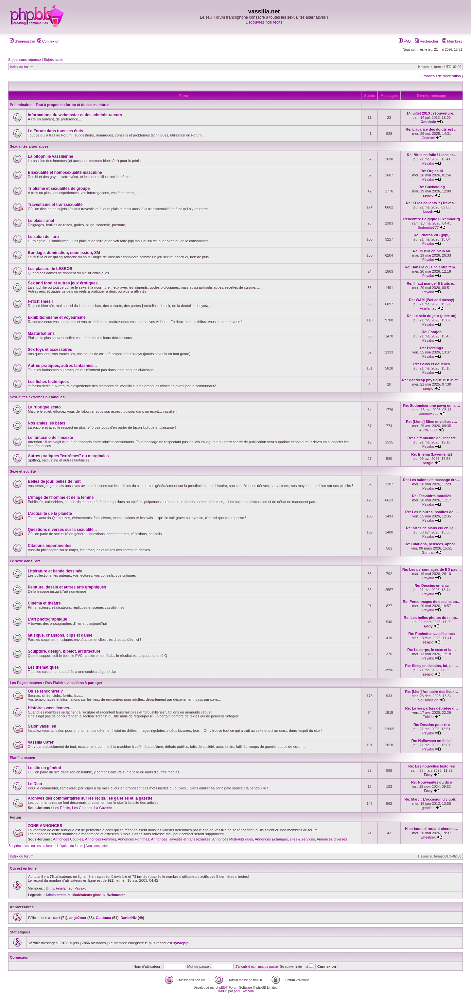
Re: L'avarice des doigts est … (432, 129)
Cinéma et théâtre (44, 603)
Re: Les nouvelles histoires (431, 766)
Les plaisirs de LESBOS (50, 268)
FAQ (405, 41)
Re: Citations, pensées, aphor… (432, 544)
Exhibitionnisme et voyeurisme (57, 317)
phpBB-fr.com (244, 991)
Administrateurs (58, 895)
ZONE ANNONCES (45, 825)
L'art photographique (47, 619)
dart (56, 918)
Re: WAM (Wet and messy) (431, 300)
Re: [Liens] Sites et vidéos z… (431, 422)
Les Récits (61, 808)
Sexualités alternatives (29, 146)
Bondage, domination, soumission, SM (64, 252)
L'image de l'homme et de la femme (61, 497)
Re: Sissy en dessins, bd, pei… (431, 666)
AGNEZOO (428, 430)
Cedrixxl (428, 138)
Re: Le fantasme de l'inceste (432, 438)
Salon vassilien (42, 726)
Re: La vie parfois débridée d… (431, 708)
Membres (452, 41)
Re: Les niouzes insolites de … (431, 512)
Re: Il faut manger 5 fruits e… (432, 283)
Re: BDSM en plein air (431, 251)
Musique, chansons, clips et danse (60, 635)
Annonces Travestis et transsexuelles (181, 839)
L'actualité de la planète (50, 513)
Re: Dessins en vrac (431, 585)
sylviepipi (181, 943)
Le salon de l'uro (43, 236)
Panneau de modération (441, 76)
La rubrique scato (44, 407)
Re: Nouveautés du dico (431, 782)
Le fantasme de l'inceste (50, 437)
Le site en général (44, 768)
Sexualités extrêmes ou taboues (37, 397)
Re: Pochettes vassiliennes (432, 634)
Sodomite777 (428, 227)
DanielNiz (128, 918)
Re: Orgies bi (431, 171)
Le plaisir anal (41, 220)
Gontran (428, 552)
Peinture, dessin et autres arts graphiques (67, 587)
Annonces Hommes (133, 839)
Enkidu (428, 717)
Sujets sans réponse (24, 60)
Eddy (428, 626)
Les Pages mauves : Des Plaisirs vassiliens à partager (56, 683)
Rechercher (426, 41)
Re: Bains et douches (431, 364)
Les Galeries (82, 808)
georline (428, 808)
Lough (428, 211)
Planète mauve (22, 758)
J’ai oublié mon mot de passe (257, 966)
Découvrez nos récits (264, 22)
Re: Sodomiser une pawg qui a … (431, 405)
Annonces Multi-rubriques (232, 839)
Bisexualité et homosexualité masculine (65, 172)
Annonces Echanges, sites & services (285, 839)
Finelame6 (428, 308)
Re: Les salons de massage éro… (431, 480)
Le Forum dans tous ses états (55, 131)
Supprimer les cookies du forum (32, 846)
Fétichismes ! (40, 301)
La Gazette (103, 808)
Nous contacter (97, 846)
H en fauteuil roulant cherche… (431, 829)
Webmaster (116, 895)
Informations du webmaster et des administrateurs (75, 115)
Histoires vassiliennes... (50, 708)
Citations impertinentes (49, 545)
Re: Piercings (431, 348)
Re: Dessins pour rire (431, 725)
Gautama (103, 918)
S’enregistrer (22, 41)
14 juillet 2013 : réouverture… (432, 113)
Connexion (48, 41)
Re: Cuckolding (431, 187)
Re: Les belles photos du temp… (432, 618)
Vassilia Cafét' (41, 742)
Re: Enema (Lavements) (431, 454)
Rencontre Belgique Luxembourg (431, 219)
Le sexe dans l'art (25, 561)
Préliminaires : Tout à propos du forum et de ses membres (59, 105)
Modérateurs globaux (88, 895)
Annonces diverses (332, 839)
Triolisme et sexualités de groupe (59, 188)
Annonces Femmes (100, 839)
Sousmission (428, 700)
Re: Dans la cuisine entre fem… (431, 267)
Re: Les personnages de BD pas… (431, 569)
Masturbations (41, 333)
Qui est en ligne (23, 868)
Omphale (428, 122)
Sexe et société (23, 471)
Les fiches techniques (48, 381)
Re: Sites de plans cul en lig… (431, 528)
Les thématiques (43, 667)
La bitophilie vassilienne (50, 156)
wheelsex (428, 837)
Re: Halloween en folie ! (431, 741)
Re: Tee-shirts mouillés (431, 496)
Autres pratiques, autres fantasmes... (62, 365)
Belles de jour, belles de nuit (54, 481)
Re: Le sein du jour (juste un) (432, 316)
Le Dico (35, 784)
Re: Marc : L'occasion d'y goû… (432, 799)
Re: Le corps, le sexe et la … (431, 650)
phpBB (220, 987)
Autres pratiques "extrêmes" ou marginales (68, 456)
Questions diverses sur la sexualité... (62, 529)
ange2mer (77, 918)
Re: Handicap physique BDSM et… (431, 380)
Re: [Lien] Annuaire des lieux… (431, 692)
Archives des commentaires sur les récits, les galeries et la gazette (90, 798)
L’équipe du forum (70, 846)
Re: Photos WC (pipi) (431, 235)
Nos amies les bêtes (46, 423)
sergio (428, 195)
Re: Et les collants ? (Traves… (431, 203)
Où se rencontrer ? (45, 691)
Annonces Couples (68, 839)
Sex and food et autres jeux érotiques (62, 283)
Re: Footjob (432, 332)
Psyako (428, 163)
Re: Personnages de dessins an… (432, 602)
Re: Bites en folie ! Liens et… (432, 155)
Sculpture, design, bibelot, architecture (64, 651)
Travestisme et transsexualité (55, 204)
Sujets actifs (53, 60)
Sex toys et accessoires (50, 349)
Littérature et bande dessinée (55, 571)
